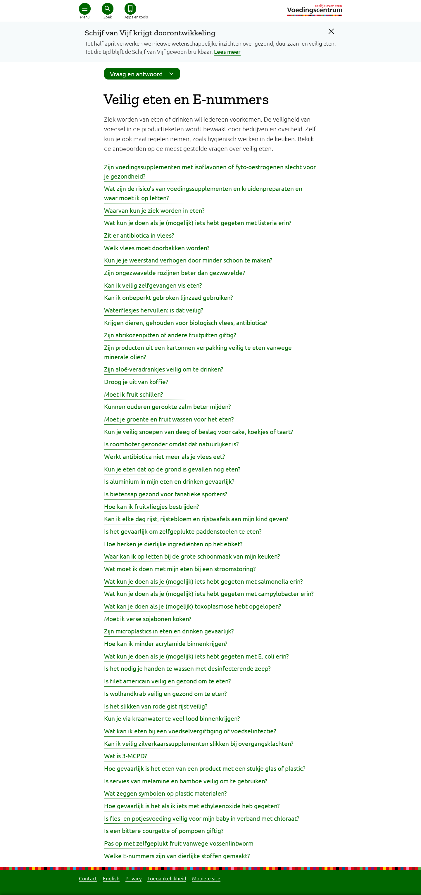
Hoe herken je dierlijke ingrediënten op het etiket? (173, 543)
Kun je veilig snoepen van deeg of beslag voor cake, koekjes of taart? (198, 431)
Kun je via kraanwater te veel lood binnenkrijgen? (172, 718)
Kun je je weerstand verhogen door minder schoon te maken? (188, 260)
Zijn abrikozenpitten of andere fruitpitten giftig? (170, 334)
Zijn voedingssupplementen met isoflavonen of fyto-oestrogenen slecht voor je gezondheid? (210, 171)
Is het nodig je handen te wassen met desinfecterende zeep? (187, 668)
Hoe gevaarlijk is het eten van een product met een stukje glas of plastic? (204, 768)
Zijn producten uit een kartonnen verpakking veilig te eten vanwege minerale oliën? (198, 351)
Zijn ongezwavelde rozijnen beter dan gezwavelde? (174, 272)
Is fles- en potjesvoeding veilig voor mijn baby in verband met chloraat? (201, 818)
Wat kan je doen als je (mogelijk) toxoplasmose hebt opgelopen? (192, 606)
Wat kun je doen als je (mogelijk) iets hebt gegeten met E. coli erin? (196, 656)
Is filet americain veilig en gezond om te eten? (167, 681)
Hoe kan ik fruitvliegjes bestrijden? (151, 506)
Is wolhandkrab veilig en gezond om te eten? (165, 693)
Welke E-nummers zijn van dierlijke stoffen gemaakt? (177, 855)
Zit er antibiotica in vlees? (139, 235)
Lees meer (227, 51)
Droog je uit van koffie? (136, 381)
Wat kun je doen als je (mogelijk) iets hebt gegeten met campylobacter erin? (208, 593)
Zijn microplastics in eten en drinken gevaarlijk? (169, 631)
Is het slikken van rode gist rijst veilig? (155, 706)
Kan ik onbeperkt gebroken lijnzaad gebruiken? (168, 297)
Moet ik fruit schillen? (133, 394)
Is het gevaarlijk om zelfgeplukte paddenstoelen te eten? (182, 531)
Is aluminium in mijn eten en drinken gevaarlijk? (169, 481)
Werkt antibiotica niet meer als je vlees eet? (164, 456)
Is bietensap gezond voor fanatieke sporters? (165, 493)
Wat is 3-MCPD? (125, 755)
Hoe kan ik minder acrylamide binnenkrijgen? (165, 643)
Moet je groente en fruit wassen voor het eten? (169, 419)
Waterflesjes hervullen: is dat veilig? (153, 310)
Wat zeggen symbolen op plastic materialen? (165, 793)
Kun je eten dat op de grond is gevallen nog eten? (172, 469)
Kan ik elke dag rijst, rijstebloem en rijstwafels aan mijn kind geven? (196, 518)
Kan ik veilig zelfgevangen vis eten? (153, 285)
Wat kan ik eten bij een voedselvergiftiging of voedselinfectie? (190, 731)
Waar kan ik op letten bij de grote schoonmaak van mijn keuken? (192, 556)
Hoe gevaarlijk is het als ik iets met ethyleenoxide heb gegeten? (191, 805)
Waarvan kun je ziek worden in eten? (154, 210)
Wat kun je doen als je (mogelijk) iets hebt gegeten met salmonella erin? (203, 581)
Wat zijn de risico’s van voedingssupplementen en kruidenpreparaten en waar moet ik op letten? (203, 192)
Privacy (133, 878)
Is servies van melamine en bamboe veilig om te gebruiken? (185, 781)
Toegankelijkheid (166, 878)
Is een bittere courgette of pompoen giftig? (163, 830)
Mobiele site (206, 878)
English (111, 878)
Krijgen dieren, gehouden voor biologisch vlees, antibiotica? (185, 322)
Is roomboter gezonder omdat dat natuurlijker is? (171, 444)
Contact (88, 878)
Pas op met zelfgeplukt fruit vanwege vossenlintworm (178, 843)
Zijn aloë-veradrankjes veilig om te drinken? (163, 369)
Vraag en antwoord (143, 74)
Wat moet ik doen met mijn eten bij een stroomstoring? (180, 568)
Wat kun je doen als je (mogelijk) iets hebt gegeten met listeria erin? (197, 222)
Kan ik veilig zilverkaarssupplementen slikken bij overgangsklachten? (198, 743)
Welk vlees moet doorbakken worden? (156, 247)
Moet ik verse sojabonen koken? (147, 618)
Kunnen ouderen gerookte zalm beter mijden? (167, 406)
